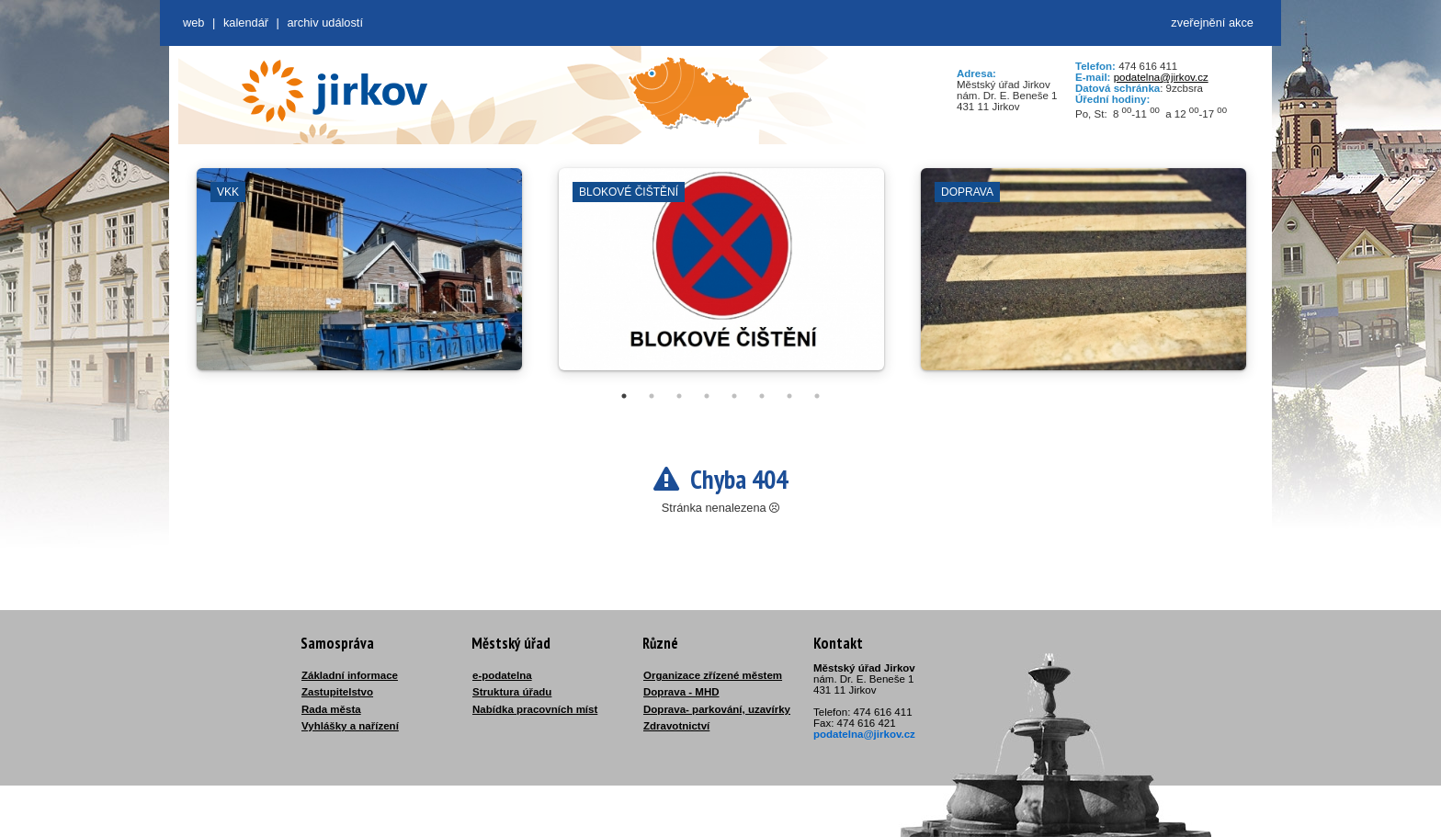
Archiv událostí (325, 22)
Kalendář (245, 22)
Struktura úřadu (511, 691)
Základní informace (349, 675)
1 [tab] (624, 396)
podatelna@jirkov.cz (1161, 77)
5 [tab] (734, 396)
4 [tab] (707, 396)
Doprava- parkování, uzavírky (716, 709)
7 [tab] (789, 396)
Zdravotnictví (676, 725)
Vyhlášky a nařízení (350, 725)
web (193, 22)
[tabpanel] (359, 278)
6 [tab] (762, 396)
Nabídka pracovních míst (534, 709)
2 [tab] (651, 396)
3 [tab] (679, 396)
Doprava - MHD (681, 691)
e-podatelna (502, 675)
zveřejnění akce (1212, 22)
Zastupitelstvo (337, 691)
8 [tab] (817, 396)
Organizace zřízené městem (712, 675)
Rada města (331, 709)
